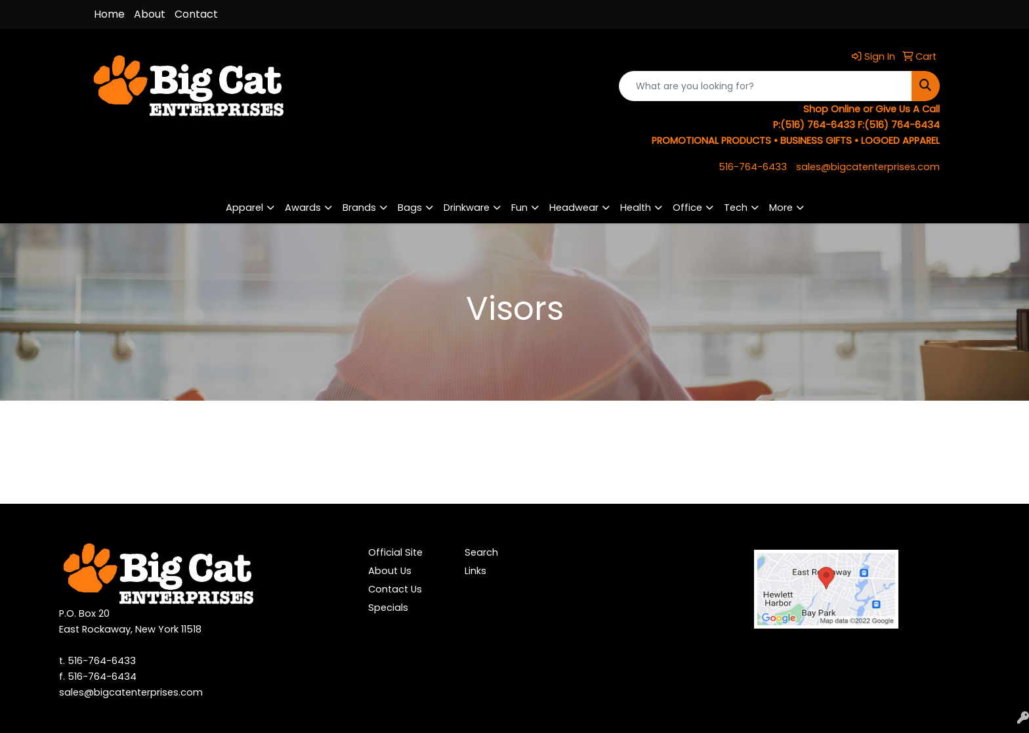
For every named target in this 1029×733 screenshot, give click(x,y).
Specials (388, 607)
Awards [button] (303, 207)
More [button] (781, 207)
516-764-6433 (753, 166)
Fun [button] (519, 207)
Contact (196, 14)
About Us (389, 570)
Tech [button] (735, 207)
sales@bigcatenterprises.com (868, 166)
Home (109, 14)
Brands (359, 207)
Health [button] (635, 207)
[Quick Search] (765, 86)
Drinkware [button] (467, 207)
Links (475, 570)
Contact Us (395, 589)
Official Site (395, 552)
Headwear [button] (573, 207)
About (149, 14)
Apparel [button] (244, 207)
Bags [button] (410, 207)
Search (481, 552)
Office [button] (687, 207)
